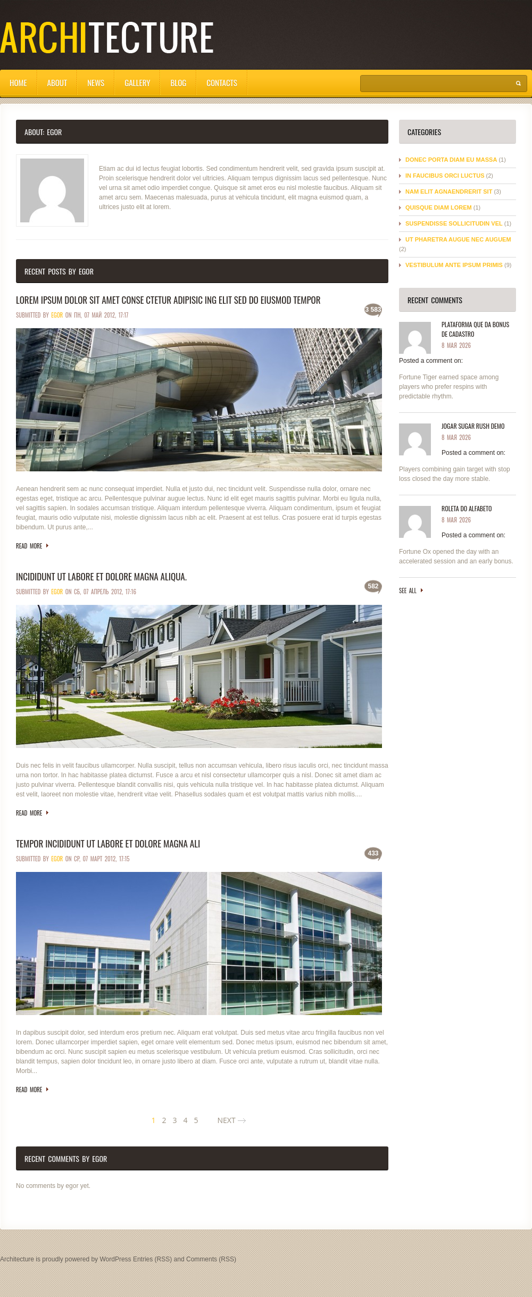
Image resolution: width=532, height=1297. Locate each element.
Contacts (221, 82)
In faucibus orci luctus (445, 175)
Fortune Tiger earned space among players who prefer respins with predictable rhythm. (448, 386)
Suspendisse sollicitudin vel (454, 223)
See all (408, 590)
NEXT (226, 1120)
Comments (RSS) (211, 1259)
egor (57, 315)
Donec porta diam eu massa (451, 159)
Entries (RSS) (152, 1259)
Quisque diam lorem (438, 207)
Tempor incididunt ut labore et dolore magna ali (108, 843)
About (57, 82)
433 (373, 853)
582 (373, 586)
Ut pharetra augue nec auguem (458, 239)
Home (18, 82)
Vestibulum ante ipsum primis (454, 265)
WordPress (115, 1259)
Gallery (137, 82)
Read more (29, 546)
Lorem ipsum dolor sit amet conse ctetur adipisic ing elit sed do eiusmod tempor (168, 299)
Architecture (17, 1259)
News (95, 82)
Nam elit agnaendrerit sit (448, 191)
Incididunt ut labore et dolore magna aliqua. (101, 576)
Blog (178, 82)
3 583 (373, 309)
